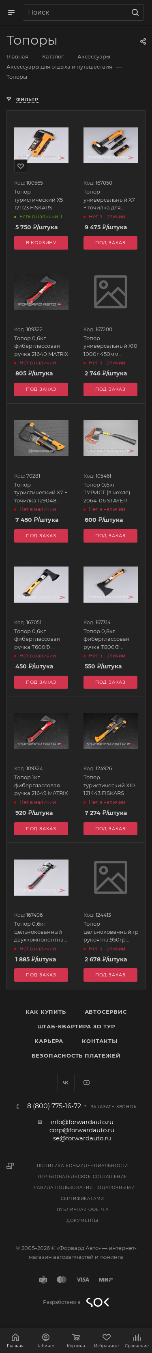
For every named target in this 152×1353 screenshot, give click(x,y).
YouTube (86, 1082)
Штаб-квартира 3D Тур (76, 1026)
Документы (82, 1220)
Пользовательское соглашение (82, 1176)
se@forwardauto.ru (82, 1138)
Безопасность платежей (76, 1055)
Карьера (48, 1041)
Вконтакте (66, 1082)
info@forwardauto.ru (82, 1122)
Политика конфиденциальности (82, 1165)
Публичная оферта (83, 1209)
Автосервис (106, 1011)
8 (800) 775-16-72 (54, 1106)
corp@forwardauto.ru (81, 1130)
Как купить (46, 1011)
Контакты (99, 1041)
